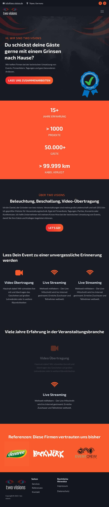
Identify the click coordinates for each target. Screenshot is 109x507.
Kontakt (36, 492)
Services (36, 483)
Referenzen (37, 487)
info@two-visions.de (14, 3)
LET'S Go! (54, 227)
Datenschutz (63, 491)
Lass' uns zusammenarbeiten (29, 80)
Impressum (62, 486)
